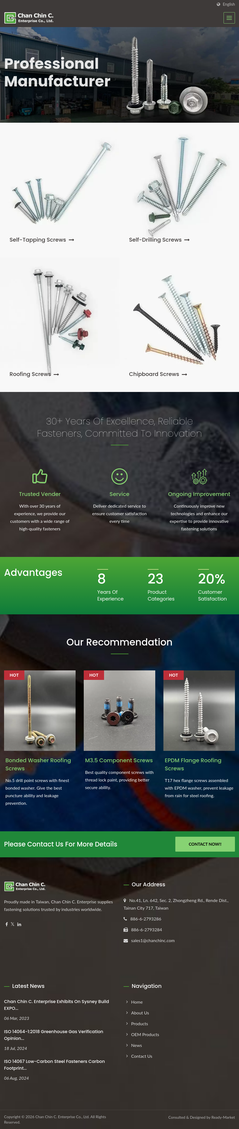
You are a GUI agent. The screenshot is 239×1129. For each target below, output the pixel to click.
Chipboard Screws (158, 374)
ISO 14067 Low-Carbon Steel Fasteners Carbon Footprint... (54, 1064)
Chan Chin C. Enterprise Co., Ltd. (62, 1116)
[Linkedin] (19, 924)
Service (119, 494)
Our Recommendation (119, 642)
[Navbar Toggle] (229, 18)
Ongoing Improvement (199, 494)
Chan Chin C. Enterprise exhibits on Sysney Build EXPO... (56, 1004)
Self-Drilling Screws (159, 240)
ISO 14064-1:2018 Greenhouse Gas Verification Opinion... (53, 1035)
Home (137, 1001)
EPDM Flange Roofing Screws (193, 764)
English (229, 4)
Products (139, 1023)
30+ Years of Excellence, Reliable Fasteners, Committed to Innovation (119, 427)
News (136, 1045)
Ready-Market (223, 1117)
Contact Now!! (205, 844)
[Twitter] (13, 924)
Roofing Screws (34, 374)
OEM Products (145, 1034)
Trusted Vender (40, 494)
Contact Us (141, 1056)
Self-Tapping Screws (41, 240)
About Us (140, 1012)
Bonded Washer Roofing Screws (38, 764)
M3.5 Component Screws (119, 760)
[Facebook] (6, 924)
